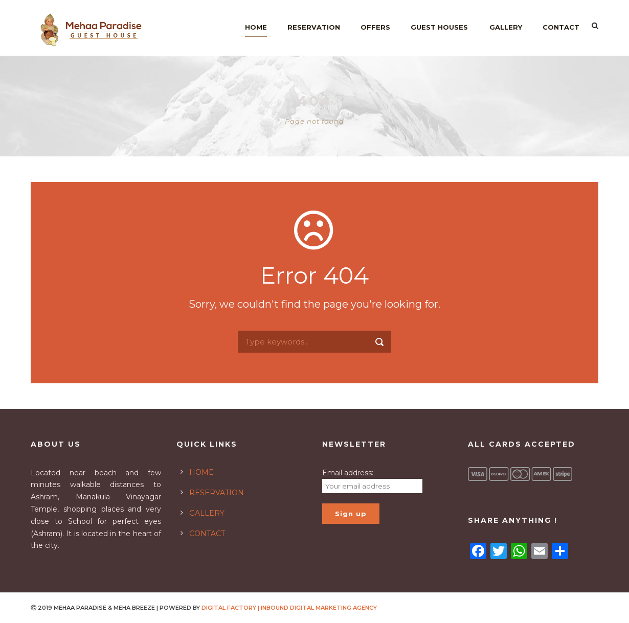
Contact (561, 27)
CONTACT (207, 533)
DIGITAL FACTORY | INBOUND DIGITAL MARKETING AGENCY (289, 607)
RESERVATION (216, 492)
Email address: (347, 472)
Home (256, 27)
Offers (375, 27)
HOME (201, 472)
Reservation (313, 27)
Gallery (505, 27)
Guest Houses (439, 27)
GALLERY (206, 513)
